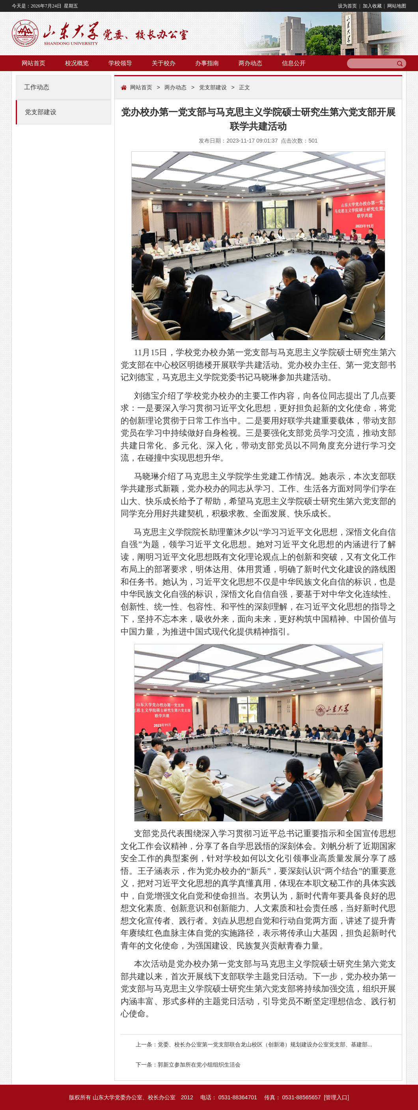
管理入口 (336, 1097)
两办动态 (250, 63)
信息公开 (294, 63)
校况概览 (77, 63)
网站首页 (33, 63)
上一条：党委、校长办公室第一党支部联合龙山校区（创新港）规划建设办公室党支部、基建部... (254, 1044)
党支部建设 (40, 112)
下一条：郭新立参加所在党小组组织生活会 (188, 1064)
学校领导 (120, 63)
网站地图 (396, 6)
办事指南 (207, 63)
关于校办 (163, 63)
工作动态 (36, 87)
